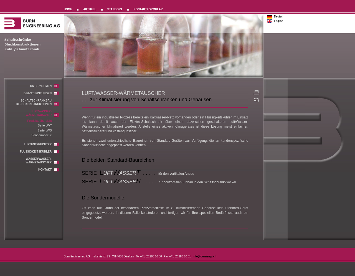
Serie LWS (44, 130)
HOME (68, 9)
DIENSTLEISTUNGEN (41, 93)
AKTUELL (89, 9)
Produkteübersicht (39, 120)
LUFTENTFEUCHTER (41, 144)
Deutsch (279, 16)
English (278, 20)
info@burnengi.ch (204, 256)
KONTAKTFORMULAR (148, 9)
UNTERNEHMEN (44, 86)
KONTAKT (48, 169)
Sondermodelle (41, 135)
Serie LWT (45, 125)
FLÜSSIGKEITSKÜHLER (39, 151)
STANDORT (115, 9)
